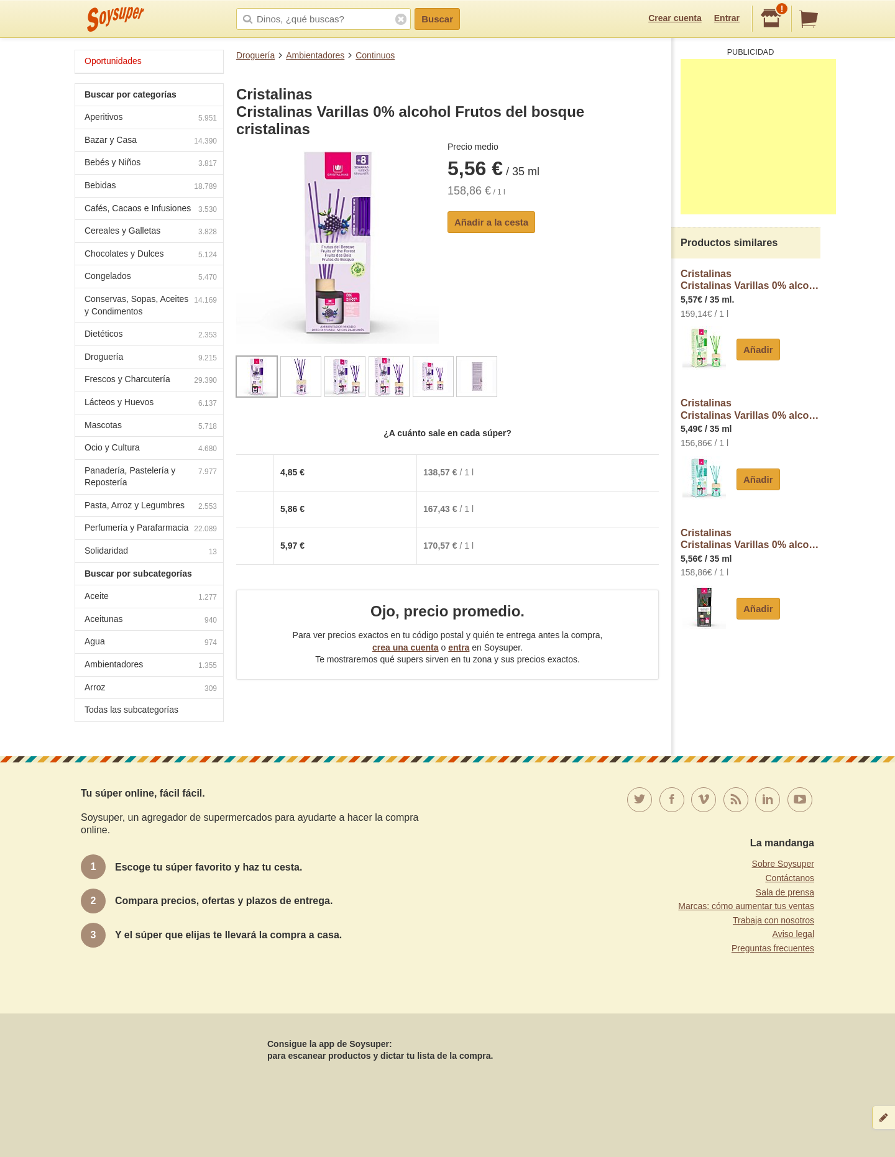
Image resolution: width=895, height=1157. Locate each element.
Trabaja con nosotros (773, 920)
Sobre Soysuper (783, 864)
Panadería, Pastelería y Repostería (151, 476)
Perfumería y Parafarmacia (151, 529)
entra (458, 647)
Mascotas (151, 426)
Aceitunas (151, 620)
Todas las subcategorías (131, 710)
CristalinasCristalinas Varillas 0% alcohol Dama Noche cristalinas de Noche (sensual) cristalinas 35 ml (750, 279)
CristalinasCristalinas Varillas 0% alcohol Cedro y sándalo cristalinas (750, 539)
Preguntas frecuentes (773, 948)
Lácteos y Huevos (151, 403)
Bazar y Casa (151, 141)
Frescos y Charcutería (151, 380)
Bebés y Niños (151, 163)
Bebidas (151, 186)
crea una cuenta (405, 647)
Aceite (151, 597)
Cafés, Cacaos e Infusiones (151, 209)
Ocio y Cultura (151, 448)
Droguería (255, 55)
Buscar (437, 19)
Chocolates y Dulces (151, 255)
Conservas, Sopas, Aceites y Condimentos (151, 305)
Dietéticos (151, 335)
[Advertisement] (758, 136)
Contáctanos (789, 878)
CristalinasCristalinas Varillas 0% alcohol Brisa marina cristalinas (750, 409)
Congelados (151, 277)
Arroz (151, 688)
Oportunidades (113, 61)
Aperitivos (151, 118)
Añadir (758, 349)
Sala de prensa (785, 892)
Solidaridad (151, 552)
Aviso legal (793, 934)
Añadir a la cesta (491, 222)
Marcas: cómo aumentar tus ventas (746, 906)
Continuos (375, 55)
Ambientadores (315, 55)
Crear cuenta (675, 18)
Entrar (727, 18)
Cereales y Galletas (151, 232)
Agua (151, 642)
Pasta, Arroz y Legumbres (151, 506)
